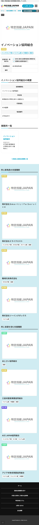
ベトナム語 (17, 53)
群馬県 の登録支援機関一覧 (19, 159)
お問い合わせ (28, 6)
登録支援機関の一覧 (11, 10)
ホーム (2, 10)
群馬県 (19, 10)
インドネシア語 (7, 53)
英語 (31, 53)
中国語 (25, 53)
